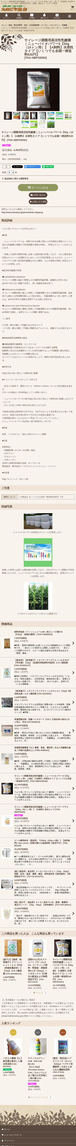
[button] (19, 16)
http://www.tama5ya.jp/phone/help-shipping (22, 212)
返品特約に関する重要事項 (15, 178)
